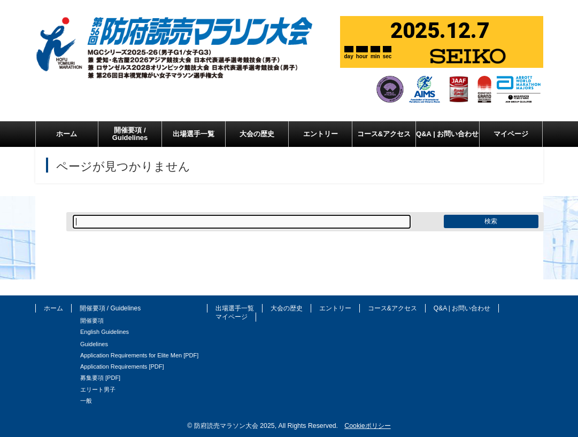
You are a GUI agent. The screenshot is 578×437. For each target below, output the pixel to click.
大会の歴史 (287, 308)
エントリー (335, 308)
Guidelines (94, 344)
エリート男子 (97, 389)
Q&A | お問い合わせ (462, 308)
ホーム (53, 308)
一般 (86, 400)
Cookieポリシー (367, 426)
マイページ (231, 317)
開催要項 (92, 320)
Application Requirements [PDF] (122, 366)
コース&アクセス (392, 308)
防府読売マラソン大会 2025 (234, 426)
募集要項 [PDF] (100, 377)
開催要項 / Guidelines (110, 308)
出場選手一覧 (234, 308)
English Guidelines (104, 332)
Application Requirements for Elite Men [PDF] (139, 355)
